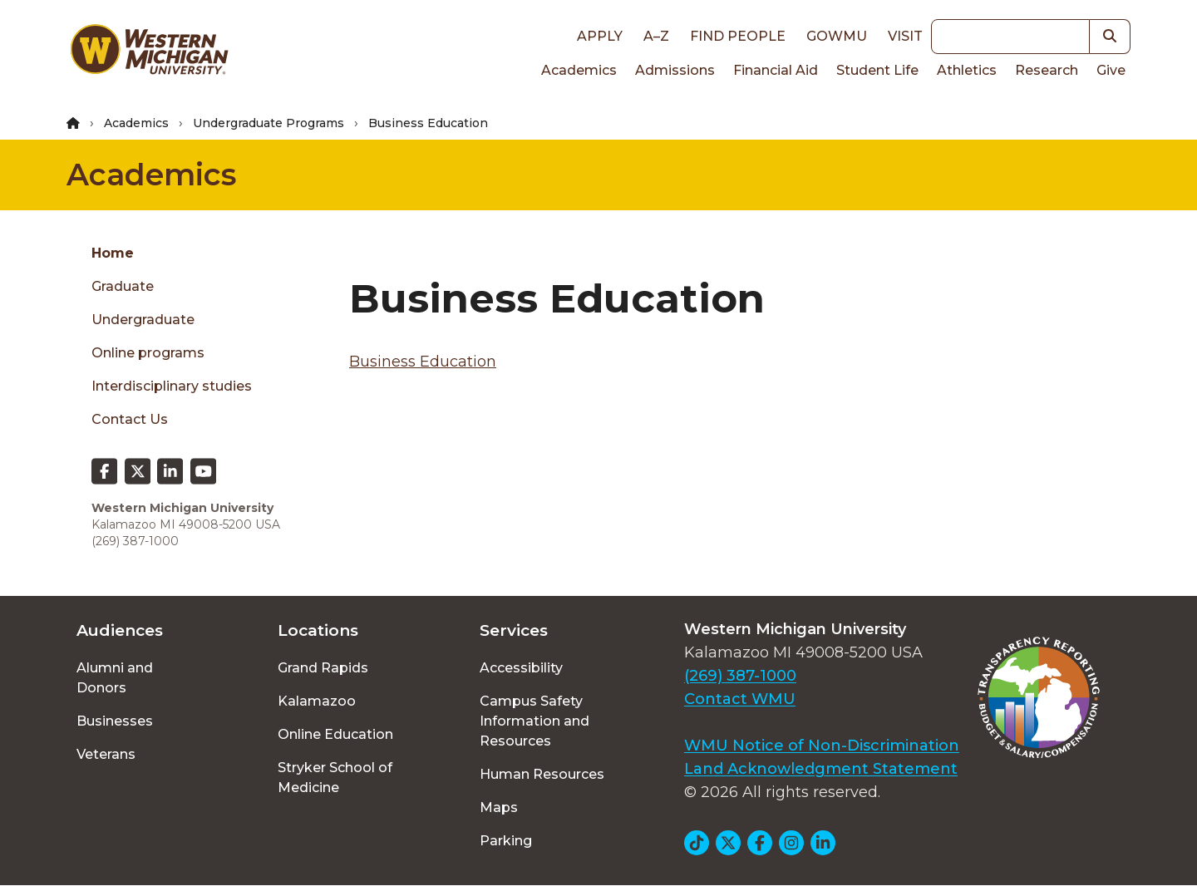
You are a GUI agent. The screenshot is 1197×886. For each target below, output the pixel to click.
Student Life (877, 70)
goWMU (836, 36)
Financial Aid (775, 70)
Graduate (122, 286)
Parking (506, 841)
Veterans (105, 754)
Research (1046, 70)
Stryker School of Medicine (335, 777)
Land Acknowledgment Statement (821, 769)
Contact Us (129, 419)
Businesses (114, 721)
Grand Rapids (323, 668)
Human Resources (542, 774)
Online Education (335, 734)
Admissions (675, 70)
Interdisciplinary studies (171, 386)
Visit (905, 36)
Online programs (147, 353)
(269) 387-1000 (740, 676)
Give (1111, 70)
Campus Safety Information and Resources (534, 721)
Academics (579, 70)
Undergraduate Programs (268, 123)
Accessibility (521, 668)
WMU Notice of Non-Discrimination (821, 745)
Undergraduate (143, 319)
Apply (600, 36)
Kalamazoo (317, 701)
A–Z (656, 36)
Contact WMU (740, 699)
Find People (738, 36)
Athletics (967, 70)
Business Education (422, 361)
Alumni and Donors (114, 678)
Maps (499, 807)
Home (112, 253)
